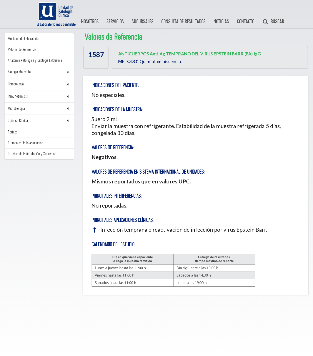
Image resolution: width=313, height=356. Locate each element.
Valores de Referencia (22, 49)
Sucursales (142, 21)
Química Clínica (39, 120)
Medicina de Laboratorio (23, 39)
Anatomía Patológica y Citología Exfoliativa (35, 60)
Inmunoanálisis (39, 96)
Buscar (273, 22)
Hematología (39, 84)
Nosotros (90, 21)
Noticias (221, 21)
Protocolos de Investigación (25, 143)
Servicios (115, 21)
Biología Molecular (39, 72)
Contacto (245, 21)
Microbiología (39, 108)
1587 (96, 54)
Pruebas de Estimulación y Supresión (32, 154)
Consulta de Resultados (183, 21)
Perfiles (13, 132)
